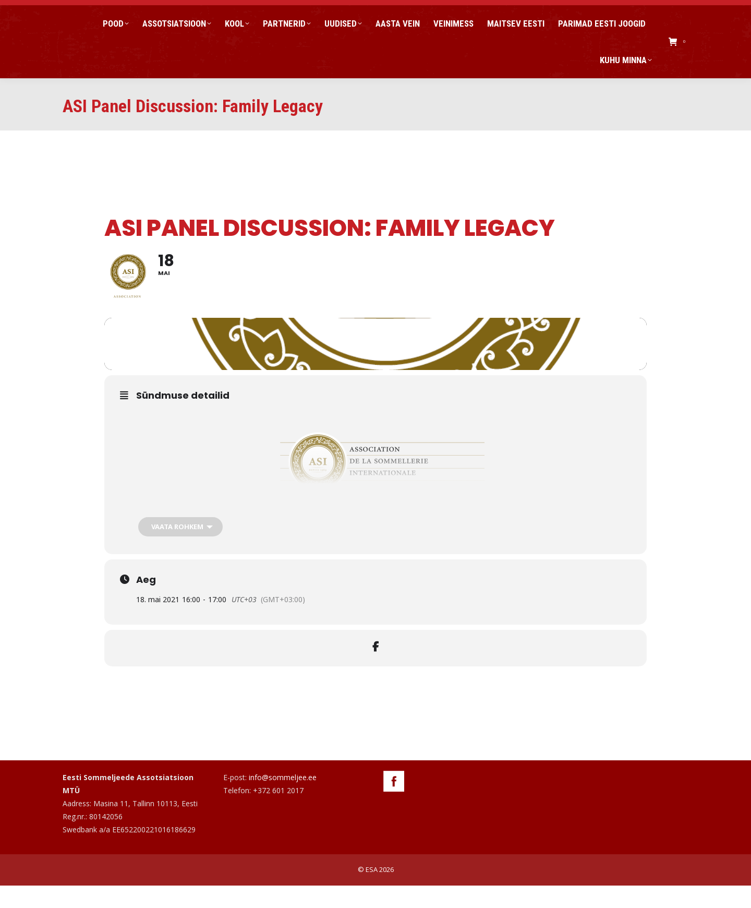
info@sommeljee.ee (283, 800)
